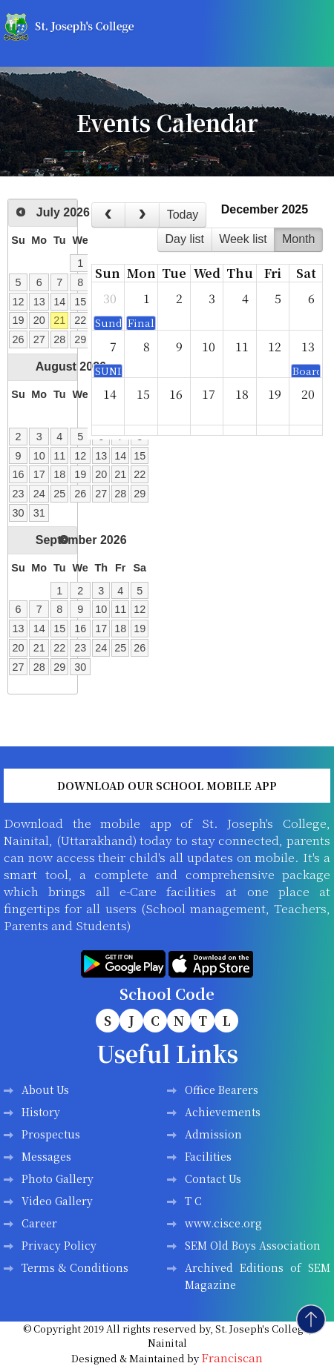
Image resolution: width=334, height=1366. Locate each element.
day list (184, 239)
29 (80, 339)
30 (18, 513)
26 (18, 339)
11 (59, 456)
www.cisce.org (223, 1223)
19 (18, 320)
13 (39, 302)
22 (80, 320)
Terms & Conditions (75, 1267)
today (183, 214)
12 (18, 302)
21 (59, 320)
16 (18, 474)
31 (39, 513)
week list (243, 239)
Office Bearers (221, 1089)
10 (39, 456)
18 (59, 474)
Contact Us (213, 1178)
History (41, 1111)
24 (39, 494)
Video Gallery (57, 1200)
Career (39, 1223)
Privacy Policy (59, 1245)
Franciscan (232, 1357)
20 (39, 320)
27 (39, 339)
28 (59, 339)
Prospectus (51, 1134)
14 (59, 302)
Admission (213, 1134)
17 (39, 474)
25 (59, 494)
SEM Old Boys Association (253, 1245)
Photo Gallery (58, 1178)
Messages (46, 1156)
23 (18, 494)
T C (193, 1200)
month (298, 239)
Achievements (223, 1111)
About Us (45, 1089)
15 (80, 302)
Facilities (208, 1156)
